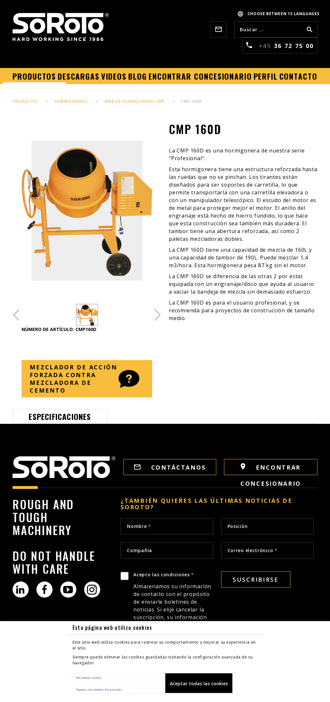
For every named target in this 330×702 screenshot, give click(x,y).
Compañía (139, 550)
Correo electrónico (252, 550)
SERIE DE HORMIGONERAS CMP (134, 101)
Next (157, 315)
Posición (238, 526)
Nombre (139, 526)
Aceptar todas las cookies (199, 683)
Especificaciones (60, 416)
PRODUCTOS (25, 101)
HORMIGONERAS (71, 101)
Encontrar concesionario (270, 469)
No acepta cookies (89, 678)
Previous (16, 315)
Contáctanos (170, 467)
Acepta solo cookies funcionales (99, 689)
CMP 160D (191, 101)
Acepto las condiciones (173, 615)
